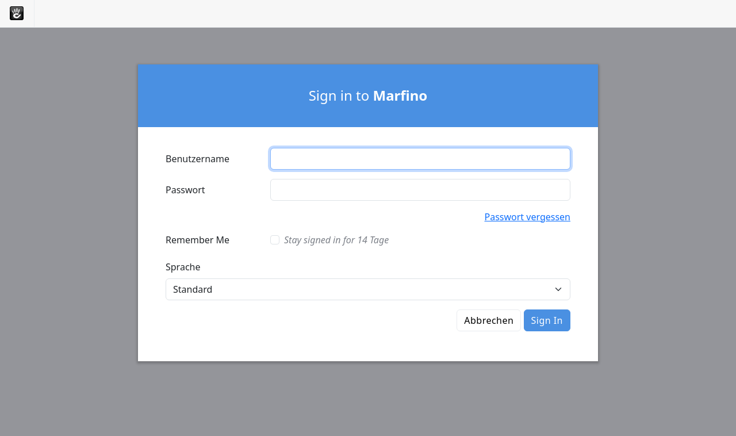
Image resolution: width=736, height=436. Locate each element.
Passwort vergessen (528, 217)
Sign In (547, 320)
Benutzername (197, 158)
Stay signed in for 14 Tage (336, 240)
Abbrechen (488, 320)
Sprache (183, 267)
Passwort (185, 189)
